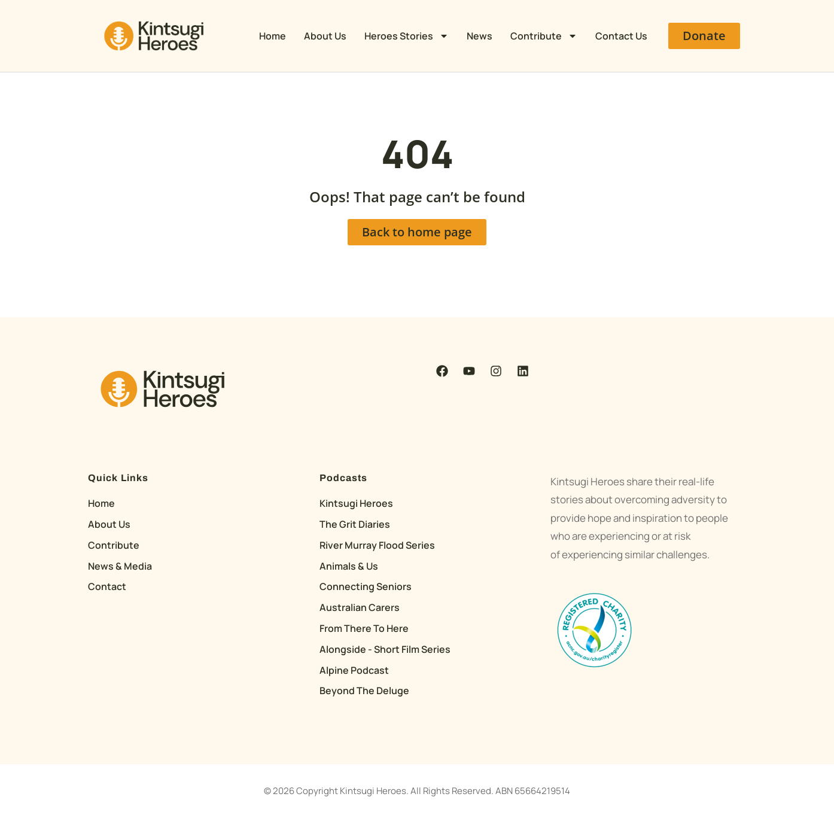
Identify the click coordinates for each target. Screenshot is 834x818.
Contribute (543, 36)
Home (272, 35)
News (479, 35)
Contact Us (621, 35)
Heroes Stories (406, 36)
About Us (325, 35)
